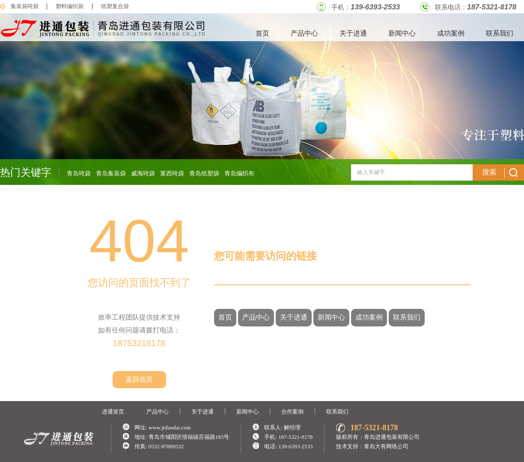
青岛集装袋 (111, 173)
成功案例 (450, 33)
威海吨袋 (143, 173)
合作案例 (292, 411)
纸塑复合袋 (115, 6)
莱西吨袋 (172, 173)
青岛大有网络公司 (386, 446)
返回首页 (139, 379)
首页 (262, 33)
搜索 (500, 173)
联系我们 (499, 33)
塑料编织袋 (69, 6)
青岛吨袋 (79, 173)
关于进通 (353, 33)
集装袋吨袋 (25, 6)
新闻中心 (402, 33)
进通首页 (113, 411)
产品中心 (304, 33)
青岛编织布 (239, 173)
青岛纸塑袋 (204, 173)
